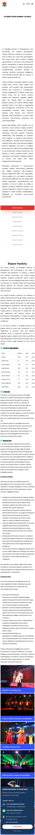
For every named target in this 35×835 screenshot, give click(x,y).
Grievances (5, 754)
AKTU (3, 748)
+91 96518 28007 (20, 807)
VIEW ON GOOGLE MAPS (12, 822)
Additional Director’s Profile (9, 737)
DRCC (3, 746)
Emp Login (5, 751)
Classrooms (5, 768)
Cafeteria (4, 781)
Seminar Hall (5, 775)
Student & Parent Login (8, 756)
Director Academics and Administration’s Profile (15, 734)
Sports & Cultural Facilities (9, 783)
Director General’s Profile (8, 732)
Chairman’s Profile (7, 729)
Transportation (6, 786)
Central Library (6, 765)
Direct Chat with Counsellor (13, 813)
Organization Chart (7, 721)
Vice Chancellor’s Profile (8, 727)
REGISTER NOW (17, 826)
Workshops (5, 773)
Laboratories (5, 770)
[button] (29, 4)
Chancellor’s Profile (7, 724)
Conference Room (7, 778)
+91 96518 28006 (11, 807)
